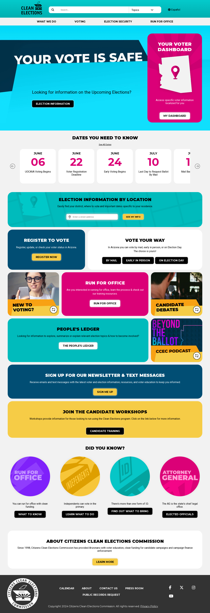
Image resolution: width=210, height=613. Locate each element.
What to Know (30, 514)
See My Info (133, 217)
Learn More (105, 561)
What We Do (46, 21)
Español (174, 9)
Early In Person (138, 260)
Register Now (46, 257)
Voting (80, 21)
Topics (142, 10)
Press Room (134, 588)
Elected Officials (180, 514)
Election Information (53, 103)
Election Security (118, 21)
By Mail (111, 260)
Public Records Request (101, 594)
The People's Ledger (78, 345)
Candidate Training (105, 431)
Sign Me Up (105, 391)
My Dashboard (174, 115)
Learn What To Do (80, 514)
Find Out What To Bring (130, 511)
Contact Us (108, 588)
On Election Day (171, 260)
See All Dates (105, 144)
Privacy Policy (149, 606)
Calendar (66, 588)
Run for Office (161, 21)
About (87, 588)
